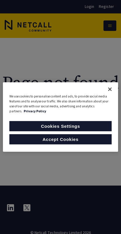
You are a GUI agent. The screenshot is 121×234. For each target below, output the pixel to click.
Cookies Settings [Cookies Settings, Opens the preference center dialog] (60, 126)
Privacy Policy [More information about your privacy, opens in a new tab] (35, 111)
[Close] (109, 89)
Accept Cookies (60, 139)
